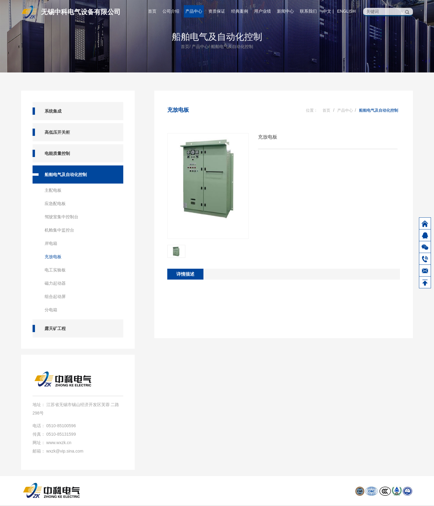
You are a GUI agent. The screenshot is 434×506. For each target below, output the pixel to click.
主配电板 (53, 190)
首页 (152, 11)
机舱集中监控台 (59, 230)
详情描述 (185, 274)
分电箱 (51, 309)
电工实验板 (55, 269)
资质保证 (216, 11)
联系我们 (308, 11)
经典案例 (239, 11)
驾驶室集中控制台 (61, 216)
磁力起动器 (55, 283)
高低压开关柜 (57, 132)
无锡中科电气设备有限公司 (81, 12)
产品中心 (193, 11)
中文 (327, 11)
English (346, 11)
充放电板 (53, 256)
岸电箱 (51, 243)
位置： (312, 110)
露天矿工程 (55, 328)
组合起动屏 (55, 296)
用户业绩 (262, 11)
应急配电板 (55, 203)
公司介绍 (170, 11)
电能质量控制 (57, 153)
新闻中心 (285, 11)
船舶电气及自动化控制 (217, 37)
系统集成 (53, 111)
